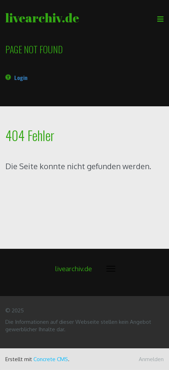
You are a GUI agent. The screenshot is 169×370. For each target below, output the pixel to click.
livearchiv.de (42, 17)
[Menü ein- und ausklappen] (111, 268)
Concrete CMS (50, 359)
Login (20, 77)
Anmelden (151, 359)
